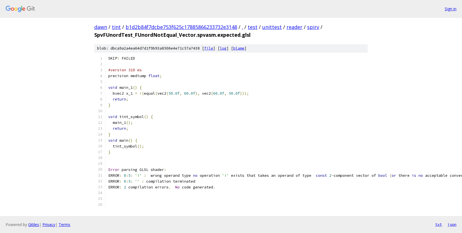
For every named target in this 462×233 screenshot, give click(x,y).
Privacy (48, 224)
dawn (100, 27)
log (223, 48)
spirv (313, 27)
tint (116, 27)
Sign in (450, 8)
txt (438, 224)
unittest (272, 27)
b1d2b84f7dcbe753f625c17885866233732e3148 (181, 27)
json (451, 224)
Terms (64, 224)
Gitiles (33, 224)
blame (238, 48)
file (208, 48)
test (253, 27)
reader (294, 27)
